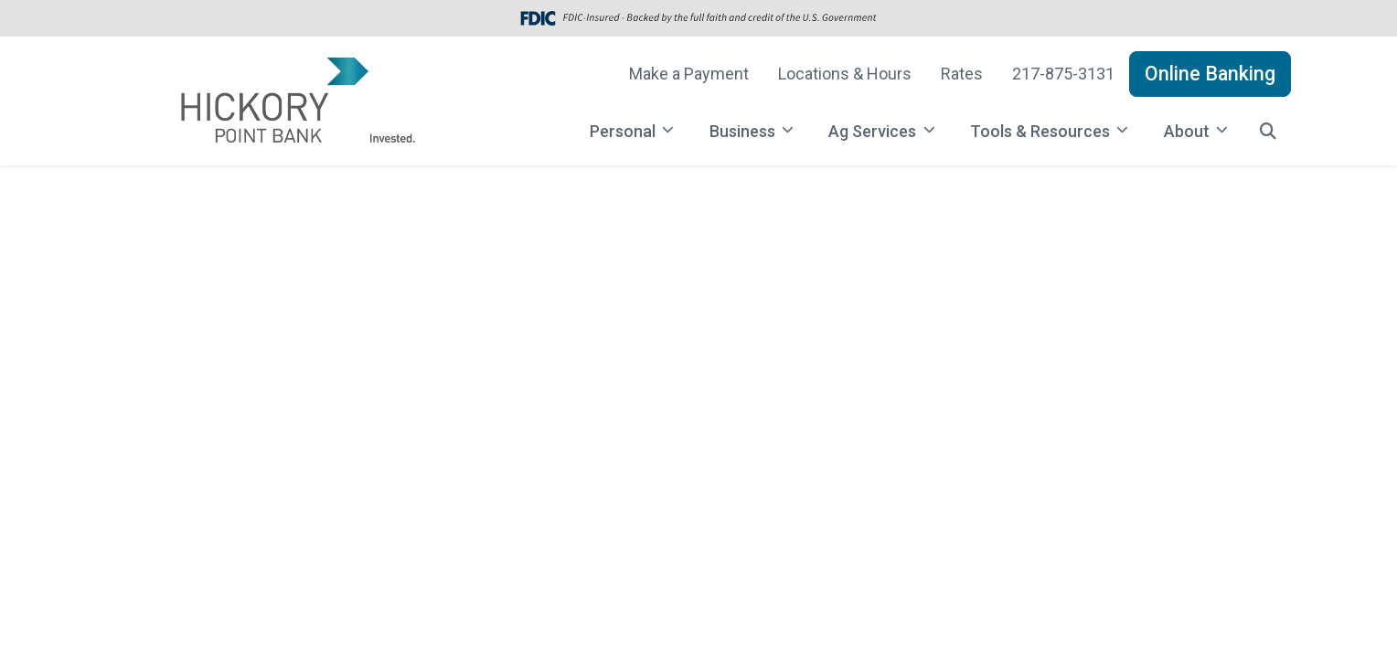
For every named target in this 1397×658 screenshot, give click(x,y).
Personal (624, 131)
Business (744, 131)
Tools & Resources (1042, 131)
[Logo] (296, 101)
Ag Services (874, 131)
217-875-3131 (1063, 73)
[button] (1268, 131)
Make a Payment (689, 73)
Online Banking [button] (1210, 73)
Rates (962, 73)
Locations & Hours (845, 73)
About (1188, 131)
